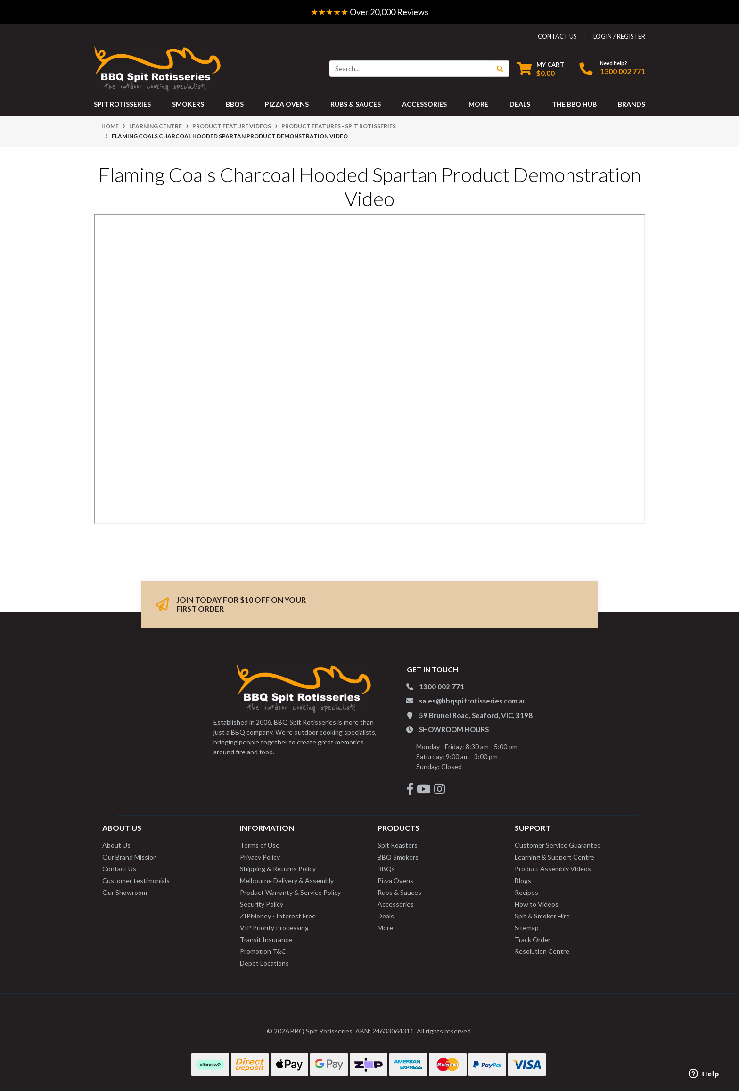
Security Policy (261, 904)
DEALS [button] (519, 104)
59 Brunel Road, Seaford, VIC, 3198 (476, 715)
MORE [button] (478, 104)
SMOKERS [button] (188, 104)
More (385, 928)
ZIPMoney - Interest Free (278, 916)
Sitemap (527, 928)
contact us (557, 36)
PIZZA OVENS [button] (287, 104)
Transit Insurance (266, 939)
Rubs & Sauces (399, 892)
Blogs (523, 880)
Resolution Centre (542, 951)
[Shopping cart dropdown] (541, 68)
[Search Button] (500, 68)
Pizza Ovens (395, 880)
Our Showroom (124, 892)
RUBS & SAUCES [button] (355, 104)
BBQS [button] (235, 104)
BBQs (386, 869)
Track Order (532, 939)
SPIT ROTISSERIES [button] (122, 104)
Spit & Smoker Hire (542, 916)
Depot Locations (264, 963)
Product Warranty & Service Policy (290, 892)
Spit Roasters (398, 845)
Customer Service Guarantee (558, 845)
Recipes (526, 892)
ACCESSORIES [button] (424, 104)
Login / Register (619, 36)
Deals (386, 916)
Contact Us (119, 869)
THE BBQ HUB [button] (574, 104)
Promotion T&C (263, 951)
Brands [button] (631, 104)
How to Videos (536, 904)
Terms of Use (259, 845)
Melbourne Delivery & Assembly (287, 880)
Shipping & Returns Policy (278, 869)
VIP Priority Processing (274, 928)
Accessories (396, 904)
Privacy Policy (260, 857)
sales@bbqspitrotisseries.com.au (473, 700)
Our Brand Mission (129, 857)
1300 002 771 (622, 70)
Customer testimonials (136, 880)
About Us (116, 845)
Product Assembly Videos (553, 869)
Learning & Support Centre (554, 857)
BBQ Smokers (398, 857)
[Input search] (410, 68)
